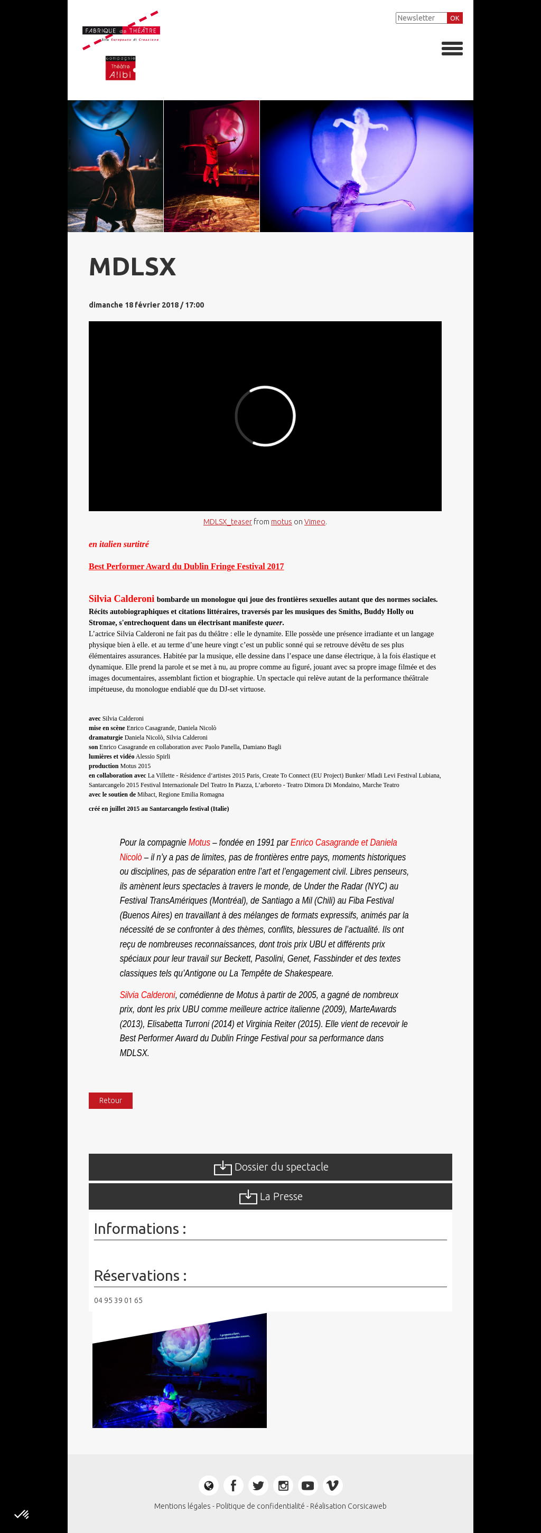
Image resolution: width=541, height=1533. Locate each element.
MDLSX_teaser (227, 522)
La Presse (270, 1197)
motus (281, 522)
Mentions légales (182, 1506)
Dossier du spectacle (271, 1168)
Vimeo (314, 522)
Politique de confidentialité (260, 1506)
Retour (110, 1100)
